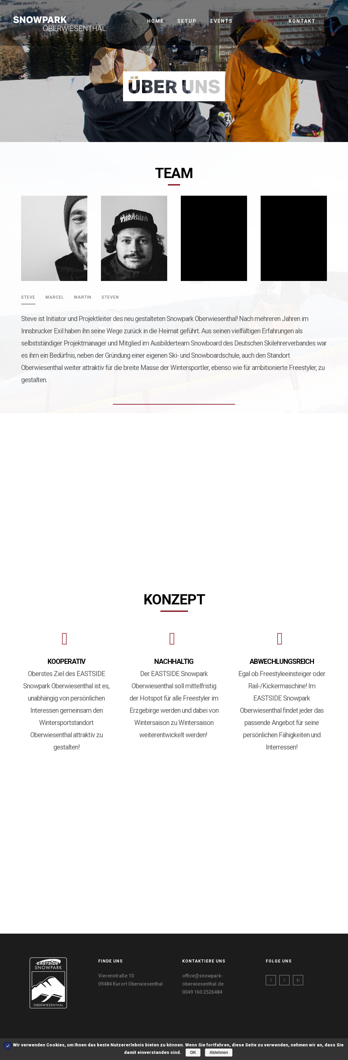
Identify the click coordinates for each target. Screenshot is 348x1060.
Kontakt (302, 21)
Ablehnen (218, 1052)
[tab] (28, 299)
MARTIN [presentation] (82, 297)
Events (221, 21)
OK (193, 1052)
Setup (187, 21)
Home (155, 21)
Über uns (260, 21)
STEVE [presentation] (28, 297)
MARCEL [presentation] (55, 297)
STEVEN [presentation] (110, 297)
